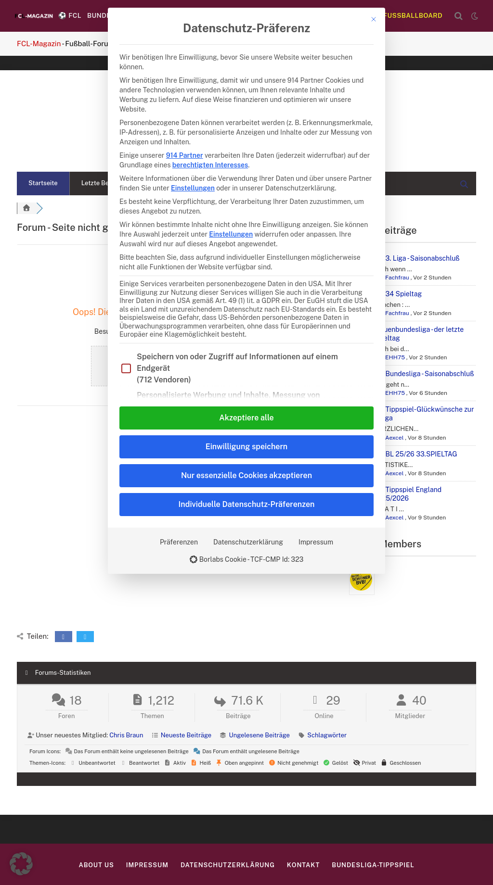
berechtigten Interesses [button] (210, 165)
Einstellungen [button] (193, 188)
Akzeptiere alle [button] (246, 417)
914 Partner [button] (184, 155)
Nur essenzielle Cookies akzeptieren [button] (246, 475)
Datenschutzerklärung (248, 542)
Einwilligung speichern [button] (246, 446)
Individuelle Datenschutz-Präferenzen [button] (247, 504)
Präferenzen (179, 542)
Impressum (315, 542)
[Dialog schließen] (373, 19)
